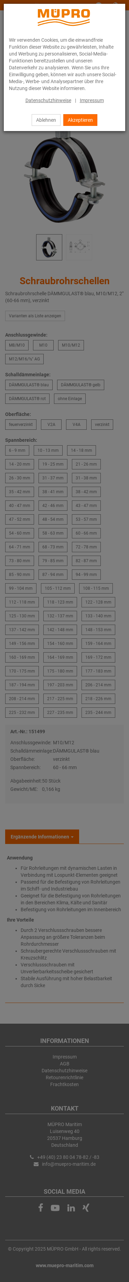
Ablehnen (46, 120)
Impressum (92, 100)
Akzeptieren (80, 120)
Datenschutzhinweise (48, 100)
